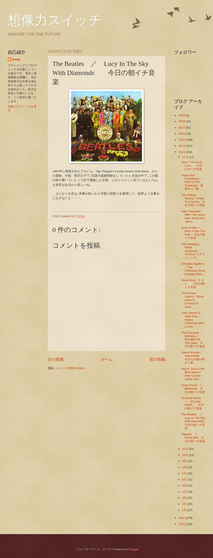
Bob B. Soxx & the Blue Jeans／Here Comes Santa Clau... (193, 374)
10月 (185, 455)
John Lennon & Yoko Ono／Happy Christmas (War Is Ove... (192, 319)
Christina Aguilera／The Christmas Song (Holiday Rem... (193, 269)
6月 (184, 479)
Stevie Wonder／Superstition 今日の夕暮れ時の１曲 (193, 357)
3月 (184, 497)
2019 (182, 115)
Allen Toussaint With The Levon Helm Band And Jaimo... (193, 216)
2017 (182, 127)
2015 (182, 139)
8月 (184, 467)
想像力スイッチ (55, 20)
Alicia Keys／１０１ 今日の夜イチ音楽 (193, 283)
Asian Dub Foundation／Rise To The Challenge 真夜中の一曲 (192, 182)
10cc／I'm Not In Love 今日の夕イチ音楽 (191, 166)
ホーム (106, 359)
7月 (184, 473)
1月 (184, 510)
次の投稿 (56, 359)
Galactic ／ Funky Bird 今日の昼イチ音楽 (193, 438)
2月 (184, 504)
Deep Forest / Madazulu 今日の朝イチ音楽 (193, 389)
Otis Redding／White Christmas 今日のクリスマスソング (193, 250)
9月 (184, 461)
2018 (182, 121)
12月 (185, 157)
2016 (182, 133)
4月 (184, 491)
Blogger (133, 549)
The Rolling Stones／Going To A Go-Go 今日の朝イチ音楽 (193, 200)
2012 (182, 518)
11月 (185, 449)
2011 (182, 524)
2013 (182, 152)
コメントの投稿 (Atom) (70, 368)
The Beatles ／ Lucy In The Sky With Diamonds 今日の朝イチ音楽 (195, 421)
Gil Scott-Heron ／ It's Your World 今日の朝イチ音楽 (192, 403)
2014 (182, 146)
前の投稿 (157, 359)
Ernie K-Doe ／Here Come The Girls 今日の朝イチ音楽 (193, 233)
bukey (16, 59)
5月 (184, 485)
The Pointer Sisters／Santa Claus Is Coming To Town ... (192, 300)
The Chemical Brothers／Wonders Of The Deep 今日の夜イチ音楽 (193, 339)
